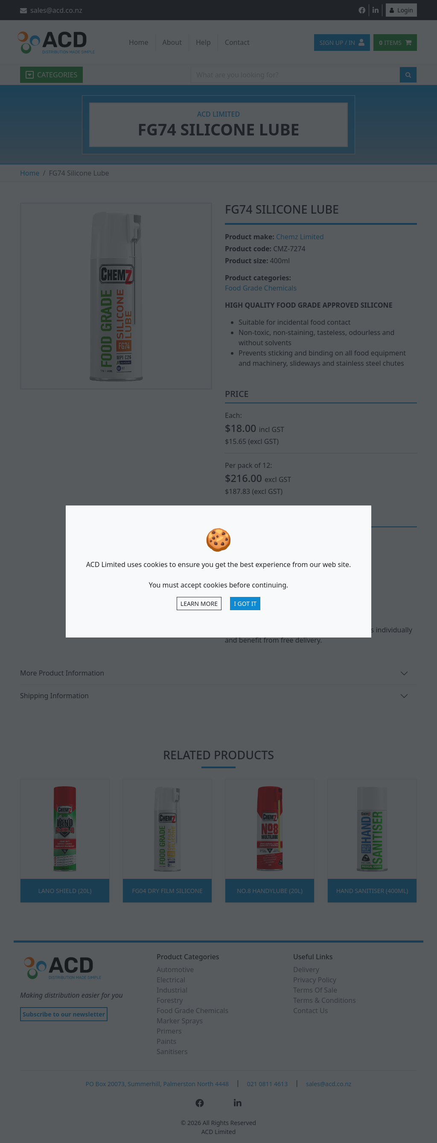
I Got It (245, 603)
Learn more (199, 603)
